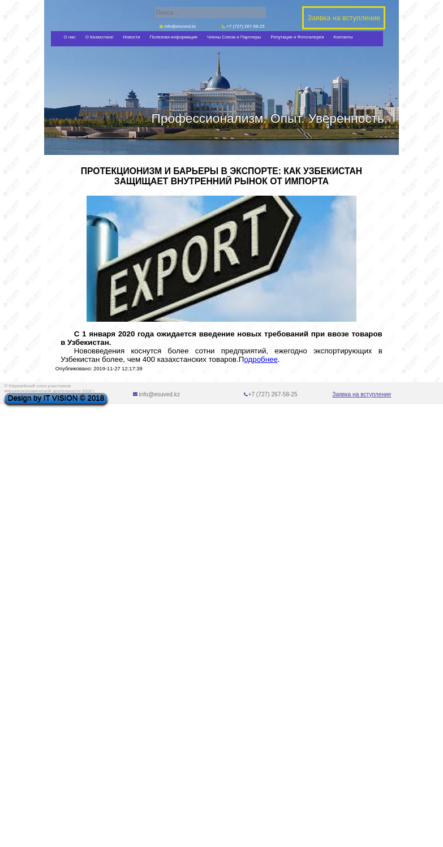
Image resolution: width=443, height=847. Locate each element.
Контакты (343, 37)
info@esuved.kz (178, 26)
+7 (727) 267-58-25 (243, 26)
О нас (70, 37)
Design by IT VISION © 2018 (56, 398)
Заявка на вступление (361, 394)
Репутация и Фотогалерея (297, 37)
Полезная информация (173, 37)
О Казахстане (99, 37)
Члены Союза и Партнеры (234, 37)
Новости (131, 37)
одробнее (260, 359)
